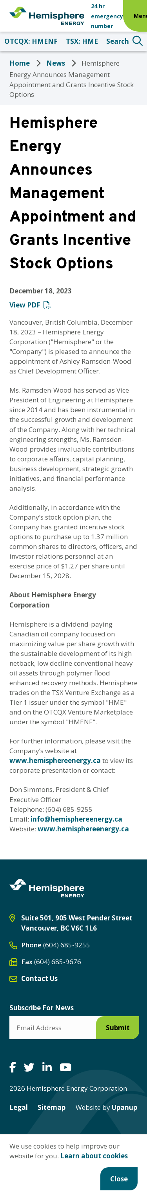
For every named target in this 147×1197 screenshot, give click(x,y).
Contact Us (39, 978)
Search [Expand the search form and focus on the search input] (117, 41)
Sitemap (51, 1107)
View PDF (24, 304)
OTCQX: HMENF (31, 41)
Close (119, 1178)
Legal (18, 1107)
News (55, 63)
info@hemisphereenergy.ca (76, 819)
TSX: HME (82, 41)
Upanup (106, 1107)
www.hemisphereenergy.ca (55, 760)
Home (19, 63)
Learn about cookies (94, 1155)
